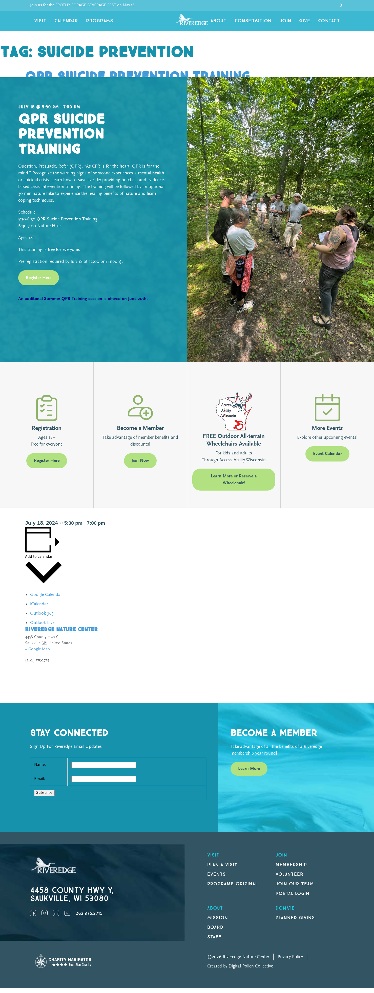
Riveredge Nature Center (61, 634)
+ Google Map (37, 654)
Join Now (140, 465)
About (234, 23)
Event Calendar (327, 458)
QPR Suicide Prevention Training (146, 81)
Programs (90, 23)
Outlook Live (42, 628)
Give (310, 23)
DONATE (285, 913)
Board (215, 932)
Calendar (61, 23)
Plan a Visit (222, 869)
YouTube (67, 918)
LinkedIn (56, 918)
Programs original (232, 889)
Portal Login (292, 898)
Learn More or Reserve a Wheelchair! (234, 484)
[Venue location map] (269, 663)
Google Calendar (46, 599)
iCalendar (39, 609)
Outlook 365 (41, 618)
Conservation (264, 23)
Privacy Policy (290, 961)
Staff (214, 942)
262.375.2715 (89, 918)
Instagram (44, 918)
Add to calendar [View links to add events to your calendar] (38, 562)
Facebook (33, 918)
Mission (217, 923)
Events (216, 879)
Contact (331, 23)
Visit (39, 23)
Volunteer (289, 879)
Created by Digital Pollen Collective (240, 971)
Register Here (38, 282)
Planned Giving (295, 923)
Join (293, 23)
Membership (291, 869)
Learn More (249, 773)
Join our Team (295, 889)
